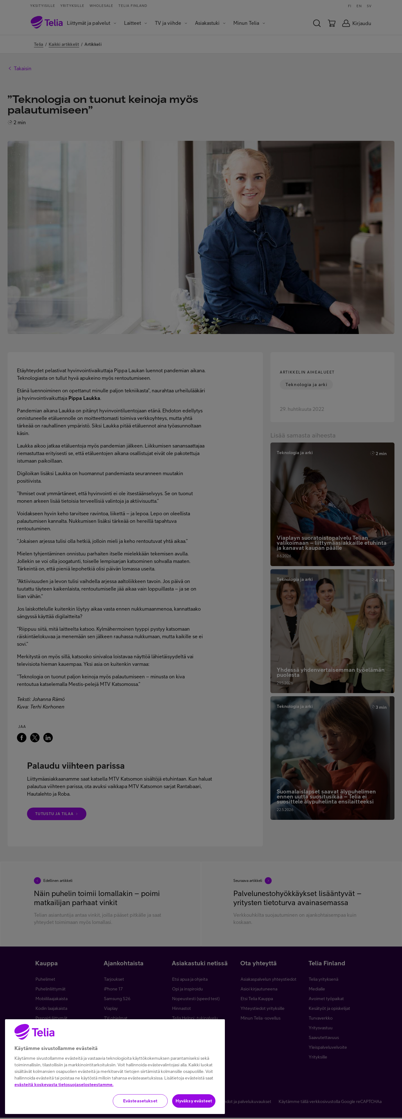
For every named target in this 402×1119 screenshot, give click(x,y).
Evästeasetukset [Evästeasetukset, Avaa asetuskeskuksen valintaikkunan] (140, 1105)
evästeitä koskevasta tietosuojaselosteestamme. (63, 1089)
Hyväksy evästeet (194, 1105)
